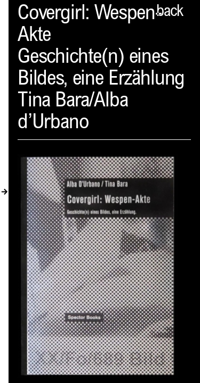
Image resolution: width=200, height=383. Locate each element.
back (169, 12)
